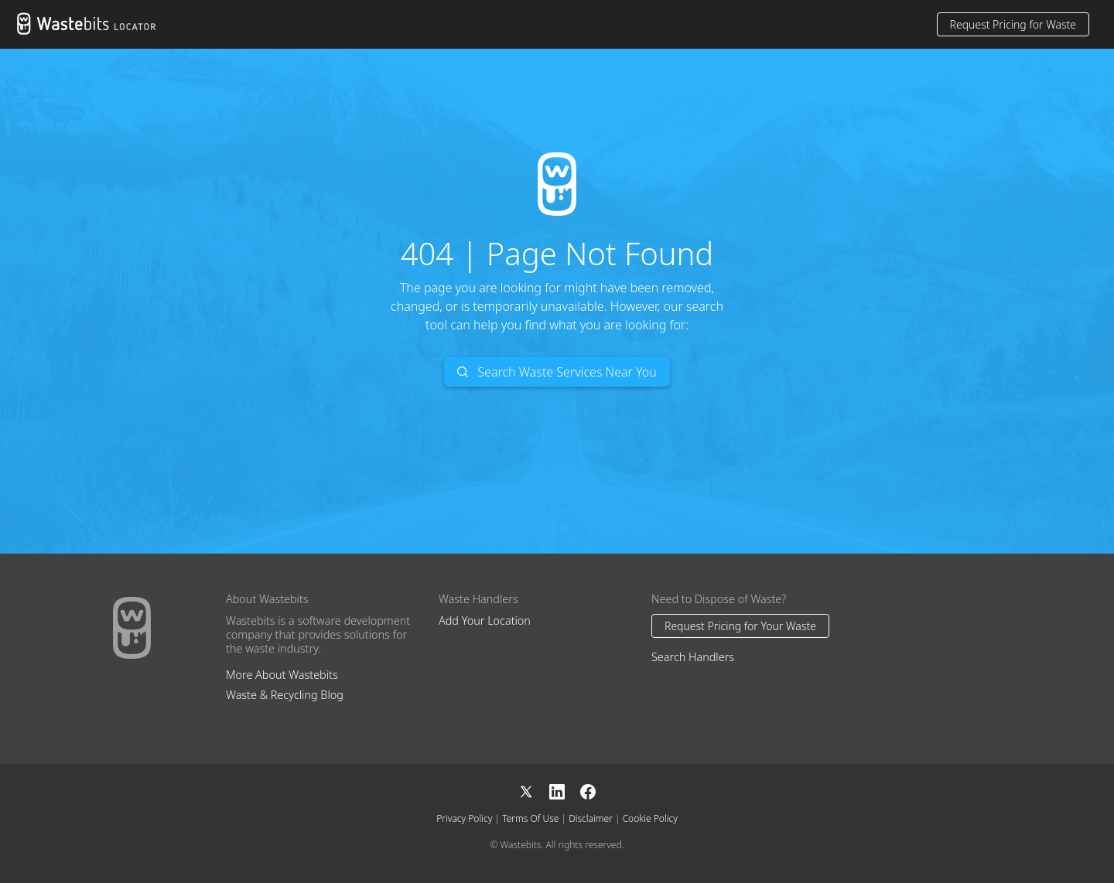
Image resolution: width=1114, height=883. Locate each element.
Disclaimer (591, 818)
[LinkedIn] (564, 790)
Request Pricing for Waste (1013, 24)
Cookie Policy (650, 818)
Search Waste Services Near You (557, 371)
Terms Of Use (530, 818)
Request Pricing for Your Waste (740, 626)
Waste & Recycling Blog (284, 694)
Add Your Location (485, 620)
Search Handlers (692, 656)
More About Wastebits (282, 674)
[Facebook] (588, 790)
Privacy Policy (464, 818)
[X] (533, 790)
